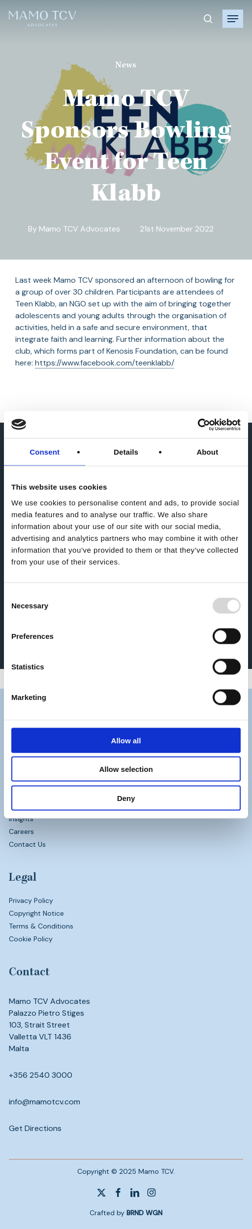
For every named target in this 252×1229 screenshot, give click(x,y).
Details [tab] (126, 452)
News (125, 65)
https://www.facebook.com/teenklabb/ (104, 363)
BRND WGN (144, 1212)
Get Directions (35, 1128)
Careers (21, 831)
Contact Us (27, 844)
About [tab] (207, 452)
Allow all (126, 740)
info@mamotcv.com (44, 1101)
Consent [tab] (45, 452)
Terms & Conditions (41, 926)
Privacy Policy (31, 900)
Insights (21, 818)
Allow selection (126, 769)
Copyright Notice (36, 913)
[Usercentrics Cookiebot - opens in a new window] (198, 424)
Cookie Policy (31, 938)
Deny (126, 798)
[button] (232, 19)
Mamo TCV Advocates (79, 229)
